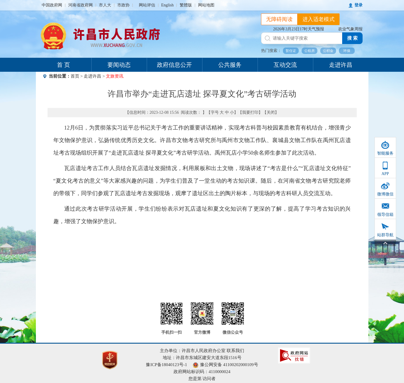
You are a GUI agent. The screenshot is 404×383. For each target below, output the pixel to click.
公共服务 (230, 65)
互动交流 (285, 65)
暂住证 (291, 51)
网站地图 (206, 5)
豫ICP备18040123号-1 (166, 364)
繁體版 (186, 5)
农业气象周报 (350, 29)
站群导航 (385, 235)
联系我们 (235, 350)
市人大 (105, 5)
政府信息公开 (174, 65)
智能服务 (385, 153)
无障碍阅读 (279, 19)
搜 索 (352, 38)
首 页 (63, 65)
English (167, 5)
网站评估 (147, 5)
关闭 (271, 112)
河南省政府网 (80, 5)
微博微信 (385, 194)
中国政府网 (52, 5)
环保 (347, 51)
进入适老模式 (318, 19)
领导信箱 (385, 214)
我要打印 (250, 112)
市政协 (123, 5)
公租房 (309, 51)
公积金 (328, 51)
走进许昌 (340, 65)
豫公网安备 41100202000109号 (225, 364)
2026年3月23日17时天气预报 (298, 29)
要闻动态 (119, 65)
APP (385, 174)
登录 (358, 5)
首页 (75, 76)
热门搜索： (271, 50)
